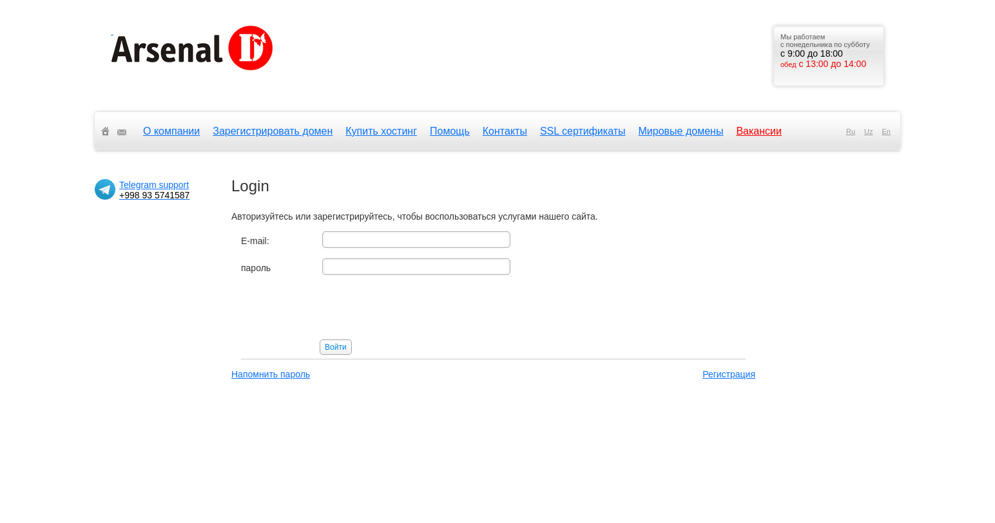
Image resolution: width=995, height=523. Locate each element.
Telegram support (154, 190)
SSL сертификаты (583, 131)
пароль (256, 268)
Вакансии (759, 131)
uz (868, 131)
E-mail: (255, 241)
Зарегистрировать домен (273, 131)
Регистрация (728, 374)
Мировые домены (681, 131)
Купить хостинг (381, 131)
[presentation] (339, 310)
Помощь (450, 131)
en (886, 131)
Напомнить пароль (270, 374)
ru (850, 131)
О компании (171, 131)
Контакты (505, 131)
